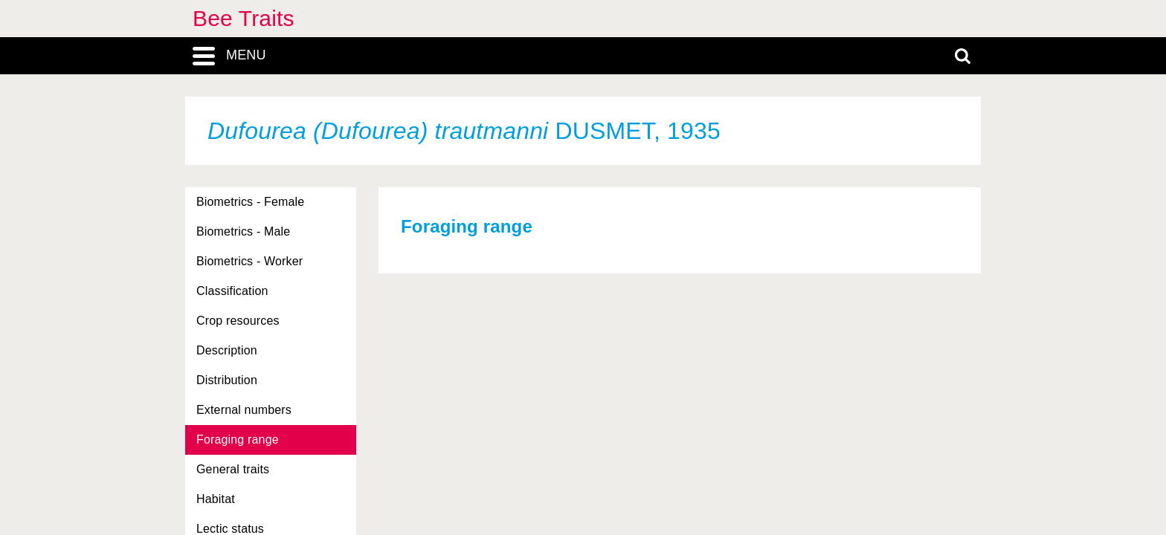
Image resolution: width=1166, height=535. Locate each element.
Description (226, 350)
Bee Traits (243, 18)
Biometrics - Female (250, 201)
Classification (232, 291)
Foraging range (237, 439)
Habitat (215, 499)
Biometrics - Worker (249, 261)
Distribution (226, 380)
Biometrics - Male (243, 231)
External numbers (244, 409)
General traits (232, 469)
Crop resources (238, 320)
